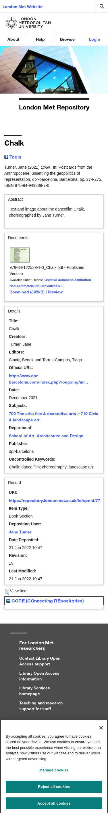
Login (94, 39)
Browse (67, 39)
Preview (55, 291)
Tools (12, 156)
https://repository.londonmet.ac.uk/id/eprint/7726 (57, 500)
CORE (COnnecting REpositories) (45, 600)
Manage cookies (54, 772)
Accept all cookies (54, 805)
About (13, 39)
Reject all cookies (54, 788)
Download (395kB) (27, 291)
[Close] (101, 729)
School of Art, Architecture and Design (46, 435)
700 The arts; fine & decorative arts (42, 413)
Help (40, 39)
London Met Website (23, 6)
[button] (7, 592)
